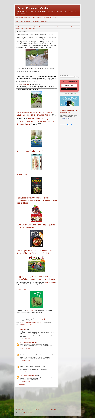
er (32, 318)
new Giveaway (22, 289)
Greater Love (22, 174)
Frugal (33, 17)
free (33, 81)
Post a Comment (21, 384)
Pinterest (36, 318)
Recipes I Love (19, 26)
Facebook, (42, 318)
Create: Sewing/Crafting (21, 28)
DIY (55, 17)
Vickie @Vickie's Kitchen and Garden (28, 342)
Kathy (21, 364)
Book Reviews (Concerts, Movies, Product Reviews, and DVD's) (57, 26)
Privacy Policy (35, 21)
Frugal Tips (32, 28)
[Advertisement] (36, 398)
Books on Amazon (49, 282)
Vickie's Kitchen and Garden (33, 8)
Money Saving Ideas (47, 17)
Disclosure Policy (45, 21)
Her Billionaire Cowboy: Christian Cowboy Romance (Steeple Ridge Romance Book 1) (35, 121)
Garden (39, 17)
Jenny (21, 352)
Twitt (31, 318)
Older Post (54, 409)
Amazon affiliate (24, 84)
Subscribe (69, 89)
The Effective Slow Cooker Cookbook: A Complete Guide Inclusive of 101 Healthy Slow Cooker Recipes (36, 200)
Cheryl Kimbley (23, 329)
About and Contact (25, 21)
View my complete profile (65, 112)
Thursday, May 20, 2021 (25, 338)
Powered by (69, 93)
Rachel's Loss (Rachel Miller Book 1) (32, 151)
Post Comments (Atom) (27, 412)
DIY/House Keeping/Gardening (32, 26)
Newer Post (19, 409)
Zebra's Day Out (30, 310)
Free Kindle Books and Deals (23, 17)
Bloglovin (49, 318)
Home (17, 21)
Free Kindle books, (44, 320)
